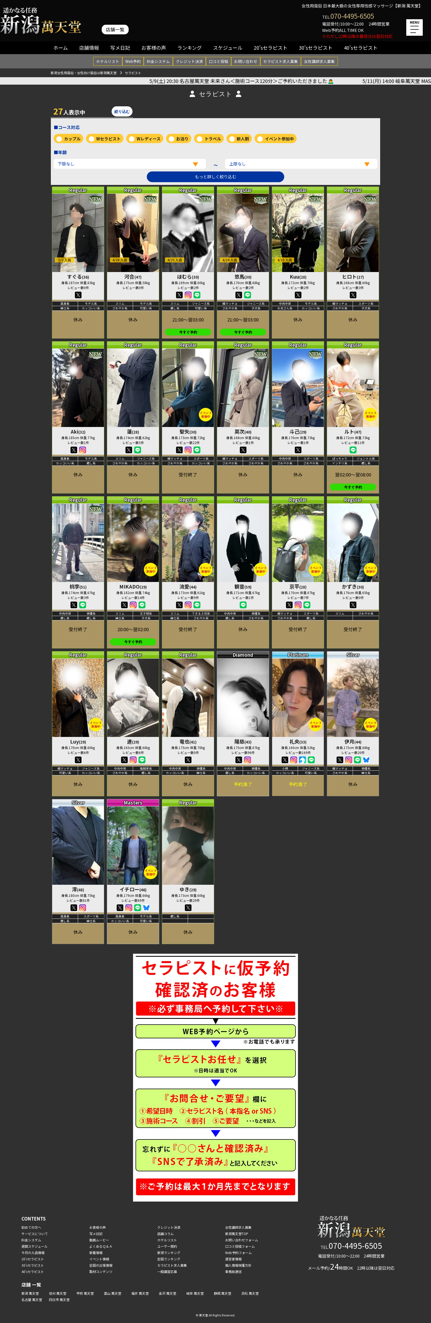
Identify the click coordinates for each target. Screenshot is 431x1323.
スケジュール (227, 47)
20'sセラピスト (271, 47)
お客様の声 (153, 47)
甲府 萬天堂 (85, 1293)
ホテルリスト (107, 61)
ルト (352, 431)
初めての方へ (31, 1227)
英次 (243, 431)
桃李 (78, 586)
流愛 (188, 586)
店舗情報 (89, 47)
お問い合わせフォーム (241, 1240)
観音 (243, 586)
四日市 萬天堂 (59, 1299)
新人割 (243, 139)
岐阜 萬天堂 (195, 1293)
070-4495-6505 (352, 16)
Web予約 (133, 61)
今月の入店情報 (33, 1252)
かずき (353, 586)
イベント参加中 (279, 139)
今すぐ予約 (188, 332)
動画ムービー (99, 1240)
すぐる (78, 276)
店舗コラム (165, 1233)
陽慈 (243, 741)
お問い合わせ (245, 61)
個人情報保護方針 (238, 1265)
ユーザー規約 (167, 1246)
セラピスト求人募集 (280, 61)
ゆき (188, 889)
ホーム (60, 47)
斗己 (297, 431)
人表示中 (69, 111)
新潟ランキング (168, 1252)
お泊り (182, 139)
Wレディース (149, 139)
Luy (78, 741)
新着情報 (96, 1252)
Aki (78, 431)
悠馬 (243, 276)
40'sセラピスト (361, 47)
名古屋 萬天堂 (31, 1299)
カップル (72, 139)
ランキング (189, 47)
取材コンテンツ (100, 1271)
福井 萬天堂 (140, 1293)
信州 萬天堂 (57, 1293)
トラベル (213, 139)
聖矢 (188, 431)
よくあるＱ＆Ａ (100, 1246)
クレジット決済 (189, 61)
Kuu (298, 276)
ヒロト (353, 276)
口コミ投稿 (218, 61)
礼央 (297, 741)
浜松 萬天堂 (250, 1293)
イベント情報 (99, 1259)
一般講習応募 (167, 1271)
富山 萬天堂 (112, 1293)
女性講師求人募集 (319, 61)
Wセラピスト (108, 139)
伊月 (352, 741)
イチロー (133, 889)
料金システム (158, 61)
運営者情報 (233, 1259)
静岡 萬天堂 (222, 1293)
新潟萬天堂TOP (236, 1233)
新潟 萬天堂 (30, 1293)
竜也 (188, 741)
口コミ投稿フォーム (240, 1246)
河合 (133, 276)
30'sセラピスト (316, 47)
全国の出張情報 (100, 1265)
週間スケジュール (34, 1246)
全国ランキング (168, 1259)
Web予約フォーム (238, 1252)
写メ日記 (120, 47)
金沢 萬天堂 (167, 1293)
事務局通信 (233, 1271)
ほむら (188, 276)
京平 (297, 586)
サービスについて (34, 1233)
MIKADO (133, 586)
